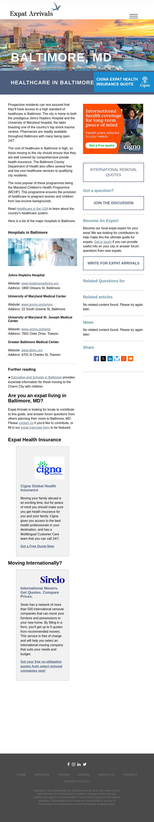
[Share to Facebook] (96, 358)
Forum (63, 774)
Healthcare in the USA (32, 208)
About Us (106, 774)
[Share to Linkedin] (110, 358)
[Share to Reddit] (123, 358)
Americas (18, 50)
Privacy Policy (77, 781)
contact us (26, 423)
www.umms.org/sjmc (36, 329)
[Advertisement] (42, 716)
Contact (130, 774)
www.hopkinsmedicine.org (39, 283)
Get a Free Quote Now (37, 546)
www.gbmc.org (31, 350)
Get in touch (102, 242)
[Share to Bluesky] (117, 358)
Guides (84, 774)
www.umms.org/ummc (37, 304)
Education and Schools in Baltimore (36, 377)
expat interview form (35, 427)
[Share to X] (103, 358)
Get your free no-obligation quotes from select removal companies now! (41, 666)
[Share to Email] (130, 358)
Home (21, 774)
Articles (42, 774)
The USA (34, 50)
